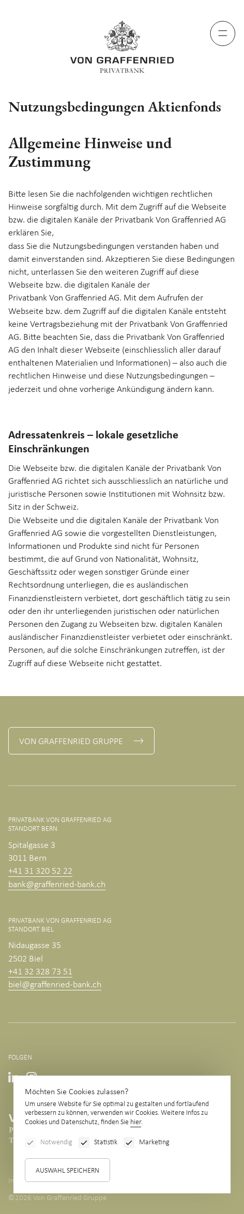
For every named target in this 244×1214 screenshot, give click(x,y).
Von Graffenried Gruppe (71, 742)
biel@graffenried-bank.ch (54, 985)
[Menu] (223, 33)
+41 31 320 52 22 (40, 871)
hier (135, 1122)
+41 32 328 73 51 (40, 972)
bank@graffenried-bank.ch (56, 885)
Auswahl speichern (67, 1171)
